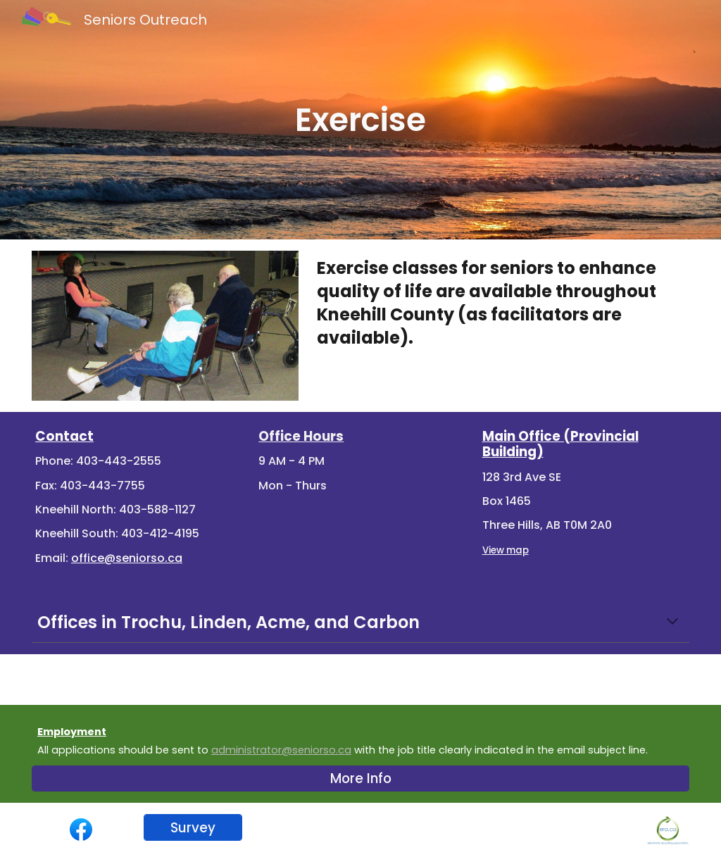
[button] (672, 622)
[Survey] (193, 827)
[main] (361, 119)
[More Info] (360, 779)
